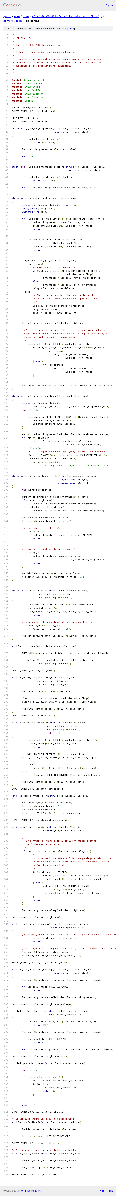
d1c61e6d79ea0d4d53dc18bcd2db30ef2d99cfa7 (65, 16)
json (110, 1190)
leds (19, 21)
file (71, 28)
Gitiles (20, 1190)
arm (17, 16)
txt (102, 1190)
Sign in (109, 5)
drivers (8, 21)
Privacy (29, 1190)
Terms (38, 1190)
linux (26, 16)
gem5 (7, 16)
